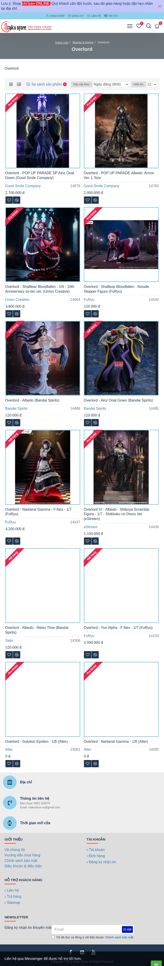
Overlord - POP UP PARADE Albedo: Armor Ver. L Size (119, 175)
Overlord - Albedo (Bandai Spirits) (32, 400)
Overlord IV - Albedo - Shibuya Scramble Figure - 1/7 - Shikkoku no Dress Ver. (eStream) (116, 514)
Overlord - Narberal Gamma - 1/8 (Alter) (116, 741)
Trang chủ (61, 42)
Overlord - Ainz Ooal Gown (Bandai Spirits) (118, 400)
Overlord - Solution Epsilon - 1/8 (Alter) (36, 741)
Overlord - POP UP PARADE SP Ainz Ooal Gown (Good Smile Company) (39, 175)
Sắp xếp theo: (81, 84)
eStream (90, 527)
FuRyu (89, 300)
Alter (9, 749)
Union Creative (17, 300)
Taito (9, 640)
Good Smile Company (23, 186)
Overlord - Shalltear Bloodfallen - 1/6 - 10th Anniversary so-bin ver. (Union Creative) (39, 289)
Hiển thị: (139, 84)
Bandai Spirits (16, 408)
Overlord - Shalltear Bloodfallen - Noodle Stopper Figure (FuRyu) (116, 289)
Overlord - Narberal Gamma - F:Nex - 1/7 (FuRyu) (38, 512)
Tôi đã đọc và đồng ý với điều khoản (93, 937)
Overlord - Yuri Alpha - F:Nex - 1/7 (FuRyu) (118, 628)
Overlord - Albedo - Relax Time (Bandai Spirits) (36, 630)
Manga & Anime (83, 42)
